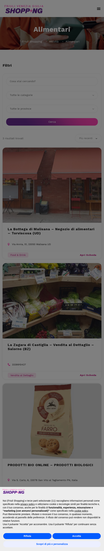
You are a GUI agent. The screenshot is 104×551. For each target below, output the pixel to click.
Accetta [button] (76, 536)
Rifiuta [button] (27, 536)
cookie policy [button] (81, 510)
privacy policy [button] (28, 504)
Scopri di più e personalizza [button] (52, 544)
